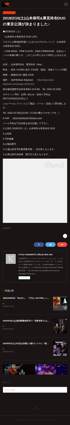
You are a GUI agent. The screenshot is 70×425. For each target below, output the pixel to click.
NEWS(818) (6, 228)
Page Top (35, 409)
